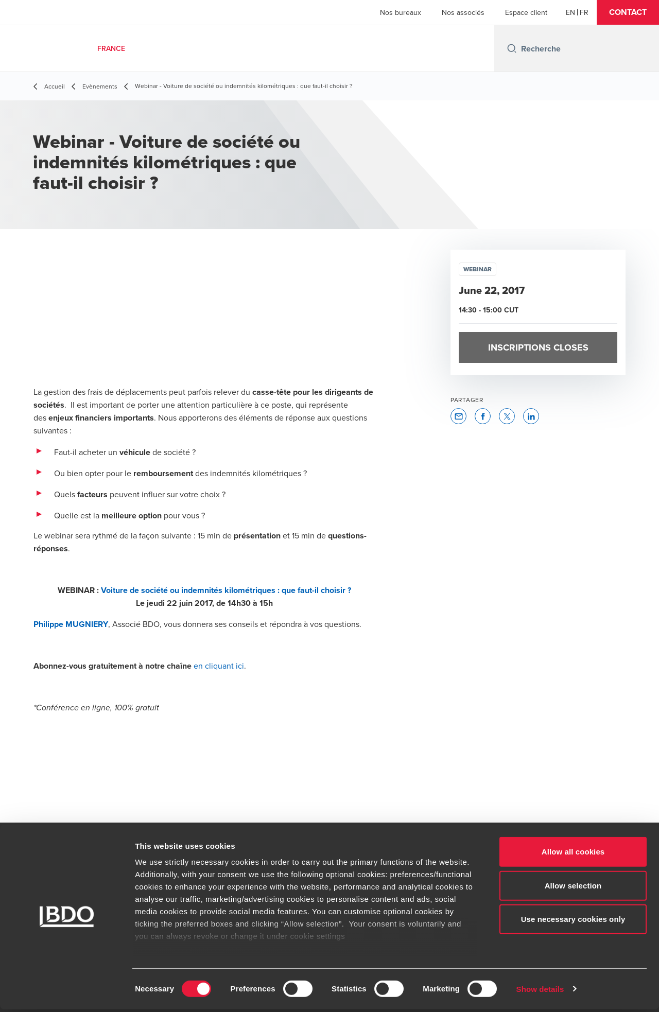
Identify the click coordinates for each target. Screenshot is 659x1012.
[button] (628, 12)
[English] (570, 12)
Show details (540, 991)
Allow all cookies (573, 854)
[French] (584, 12)
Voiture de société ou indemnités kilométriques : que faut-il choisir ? (226, 590)
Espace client (526, 12)
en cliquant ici (219, 665)
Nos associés (463, 12)
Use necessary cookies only (573, 922)
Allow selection (573, 888)
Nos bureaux (400, 12)
